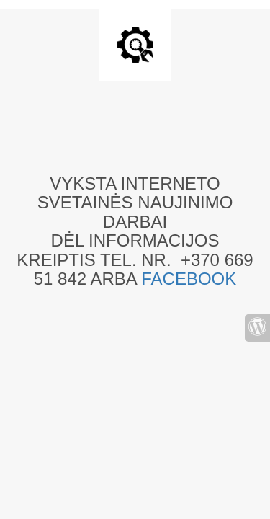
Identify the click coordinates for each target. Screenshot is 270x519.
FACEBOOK (188, 278)
